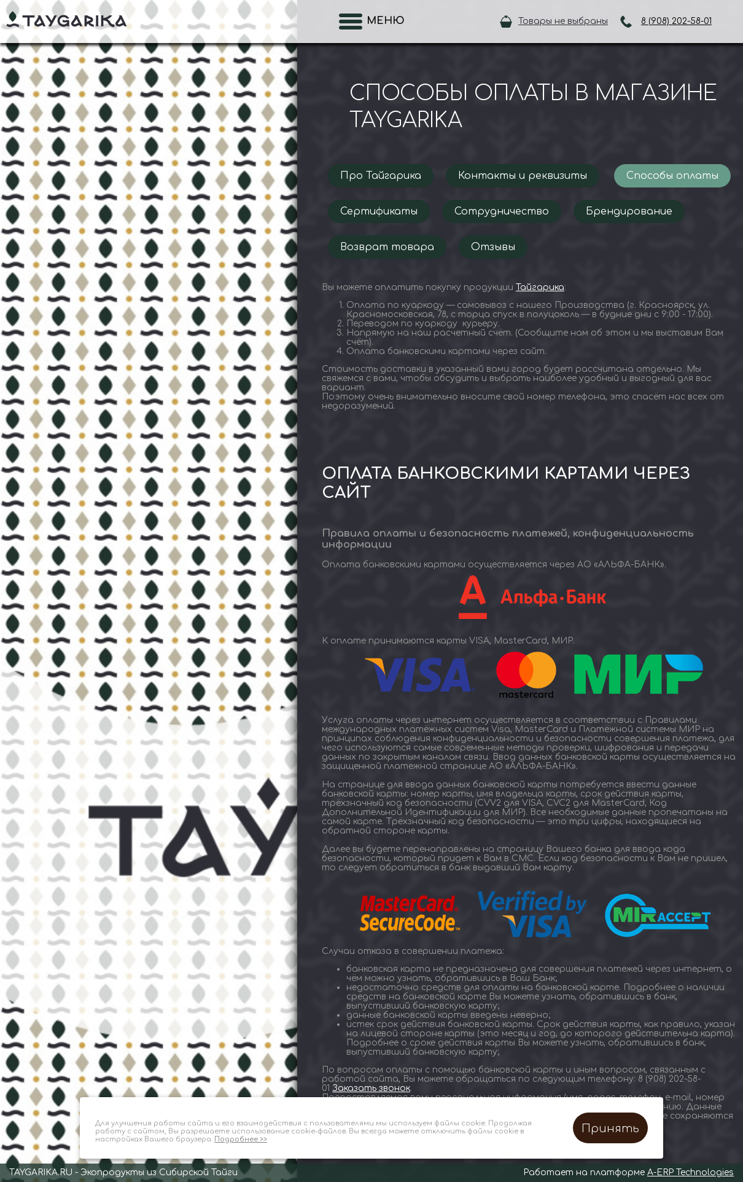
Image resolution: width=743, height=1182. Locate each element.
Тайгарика (540, 287)
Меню (382, 20)
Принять (610, 1128)
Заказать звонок (371, 1088)
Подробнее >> (240, 1139)
